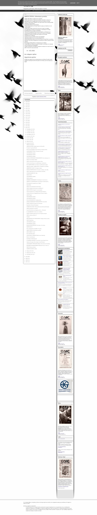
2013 (27, 124)
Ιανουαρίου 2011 (30, 254)
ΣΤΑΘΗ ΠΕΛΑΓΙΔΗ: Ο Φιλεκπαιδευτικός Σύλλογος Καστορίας (38, 206)
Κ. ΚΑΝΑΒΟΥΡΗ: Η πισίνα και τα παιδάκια (34, 211)
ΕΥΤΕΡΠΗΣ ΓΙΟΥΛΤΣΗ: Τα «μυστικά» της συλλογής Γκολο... (38, 240)
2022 (27, 108)
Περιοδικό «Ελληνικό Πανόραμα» (32, 205)
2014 (27, 122)
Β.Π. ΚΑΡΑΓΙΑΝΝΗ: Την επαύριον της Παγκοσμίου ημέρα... (37, 164)
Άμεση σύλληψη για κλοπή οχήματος (63, 299)
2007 (27, 261)
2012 (27, 125)
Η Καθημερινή (60, 447)
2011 (27, 127)
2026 (27, 101)
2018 (27, 115)
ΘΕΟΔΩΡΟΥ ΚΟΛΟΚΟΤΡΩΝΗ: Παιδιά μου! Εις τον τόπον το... (38, 245)
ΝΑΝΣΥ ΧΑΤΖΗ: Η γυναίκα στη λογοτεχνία (34, 203)
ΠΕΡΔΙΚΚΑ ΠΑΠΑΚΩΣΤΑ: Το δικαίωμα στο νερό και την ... (37, 179)
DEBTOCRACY (29, 226)
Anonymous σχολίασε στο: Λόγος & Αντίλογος (64, 126)
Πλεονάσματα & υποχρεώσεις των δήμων (34, 183)
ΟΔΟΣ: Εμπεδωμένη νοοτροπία (32, 208)
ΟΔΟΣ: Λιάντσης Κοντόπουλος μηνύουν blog (34, 161)
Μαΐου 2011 (29, 141)
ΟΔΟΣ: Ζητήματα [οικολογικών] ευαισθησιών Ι (35, 188)
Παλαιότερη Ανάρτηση (49, 93)
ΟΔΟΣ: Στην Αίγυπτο (30, 144)
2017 (27, 117)
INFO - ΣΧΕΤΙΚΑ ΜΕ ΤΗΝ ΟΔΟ (38, 10)
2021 (27, 110)
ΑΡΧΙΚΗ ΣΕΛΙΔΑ (27, 10)
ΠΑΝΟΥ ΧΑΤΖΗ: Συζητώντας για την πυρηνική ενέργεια (37, 213)
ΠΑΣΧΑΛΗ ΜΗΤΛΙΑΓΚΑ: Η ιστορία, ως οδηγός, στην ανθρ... (38, 169)
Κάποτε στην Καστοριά (66, 250)
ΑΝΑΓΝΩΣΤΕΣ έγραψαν (31, 154)
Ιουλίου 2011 (29, 137)
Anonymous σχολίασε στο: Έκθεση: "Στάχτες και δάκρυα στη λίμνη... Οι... (65, 162)
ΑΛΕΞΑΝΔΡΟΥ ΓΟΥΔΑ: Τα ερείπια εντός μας (35, 151)
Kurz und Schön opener (31, 233)
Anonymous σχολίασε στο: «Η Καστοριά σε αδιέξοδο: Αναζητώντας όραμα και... (64, 151)
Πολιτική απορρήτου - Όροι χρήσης (51, 10)
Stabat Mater (29, 184)
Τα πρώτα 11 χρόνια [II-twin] (32, 147)
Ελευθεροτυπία (60, 452)
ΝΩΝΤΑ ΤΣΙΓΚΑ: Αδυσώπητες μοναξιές (34, 230)
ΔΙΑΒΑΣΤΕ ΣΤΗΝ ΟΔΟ (66, 304)
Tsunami (28, 216)
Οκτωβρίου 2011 (30, 132)
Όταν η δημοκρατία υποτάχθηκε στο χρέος (34, 228)
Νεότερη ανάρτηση (28, 93)
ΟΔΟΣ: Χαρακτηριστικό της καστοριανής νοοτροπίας (36, 171)
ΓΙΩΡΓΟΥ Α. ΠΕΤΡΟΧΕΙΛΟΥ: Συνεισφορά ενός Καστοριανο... (38, 181)
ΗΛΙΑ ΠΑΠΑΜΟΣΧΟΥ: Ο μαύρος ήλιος (34, 200)
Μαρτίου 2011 (29, 250)
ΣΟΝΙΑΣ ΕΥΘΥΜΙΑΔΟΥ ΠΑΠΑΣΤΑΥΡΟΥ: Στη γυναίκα (37, 201)
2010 (27, 256)
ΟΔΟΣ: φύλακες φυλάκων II (31, 215)
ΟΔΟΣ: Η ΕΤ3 (29, 174)
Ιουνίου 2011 (29, 139)
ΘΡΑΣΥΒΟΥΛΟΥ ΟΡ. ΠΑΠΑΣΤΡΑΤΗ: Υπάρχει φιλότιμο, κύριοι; (38, 218)
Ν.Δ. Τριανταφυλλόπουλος (62, 446)
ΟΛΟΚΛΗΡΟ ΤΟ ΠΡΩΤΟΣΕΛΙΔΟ (63, 486)
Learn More (72, 3)
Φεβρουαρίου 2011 (30, 252)
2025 (27, 103)
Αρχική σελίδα (38, 93)
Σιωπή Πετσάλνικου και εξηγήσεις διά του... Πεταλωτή (36, 210)
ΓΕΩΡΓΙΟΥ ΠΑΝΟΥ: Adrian (32, 248)
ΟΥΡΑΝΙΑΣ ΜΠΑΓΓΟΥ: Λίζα (32, 173)
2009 (27, 258)
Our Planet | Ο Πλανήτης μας (32, 238)
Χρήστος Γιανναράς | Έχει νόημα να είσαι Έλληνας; (36, 242)
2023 (27, 106)
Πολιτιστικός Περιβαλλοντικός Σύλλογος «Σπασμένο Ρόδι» (37, 149)
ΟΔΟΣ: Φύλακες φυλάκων (31, 247)
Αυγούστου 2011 (30, 136)
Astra (64, 293)
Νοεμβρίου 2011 (30, 130)
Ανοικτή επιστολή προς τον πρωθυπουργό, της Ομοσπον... (37, 163)
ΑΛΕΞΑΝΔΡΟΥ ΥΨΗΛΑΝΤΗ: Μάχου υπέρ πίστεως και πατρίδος (38, 243)
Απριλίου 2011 (29, 143)
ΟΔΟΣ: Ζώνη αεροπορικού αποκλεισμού (34, 186)
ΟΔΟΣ (59, 86)
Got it (78, 3)
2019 (27, 113)
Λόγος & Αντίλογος (65, 261)
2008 (27, 260)
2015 (27, 120)
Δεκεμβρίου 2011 (30, 129)
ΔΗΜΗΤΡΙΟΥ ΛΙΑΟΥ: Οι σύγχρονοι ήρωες (34, 168)
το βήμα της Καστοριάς (61, 44)
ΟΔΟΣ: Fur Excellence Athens (32, 159)
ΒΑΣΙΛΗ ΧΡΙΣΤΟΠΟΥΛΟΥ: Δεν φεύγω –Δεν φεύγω (36, 225)
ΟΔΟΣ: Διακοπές (30, 178)
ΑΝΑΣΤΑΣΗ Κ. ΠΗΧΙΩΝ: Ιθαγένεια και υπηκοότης (36, 235)
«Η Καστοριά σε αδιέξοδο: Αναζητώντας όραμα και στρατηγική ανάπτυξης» (66, 269)
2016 (27, 118)
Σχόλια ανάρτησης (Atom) (41, 96)
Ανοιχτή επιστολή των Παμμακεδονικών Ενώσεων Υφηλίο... (37, 193)
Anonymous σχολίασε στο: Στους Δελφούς (64, 124)
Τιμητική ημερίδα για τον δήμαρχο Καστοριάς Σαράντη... (37, 191)
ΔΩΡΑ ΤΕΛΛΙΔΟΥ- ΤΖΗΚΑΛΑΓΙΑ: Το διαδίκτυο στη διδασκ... (38, 166)
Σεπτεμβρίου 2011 (30, 134)
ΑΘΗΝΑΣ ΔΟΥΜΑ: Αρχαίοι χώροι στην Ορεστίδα (35, 146)
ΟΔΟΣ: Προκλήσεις (30, 220)
